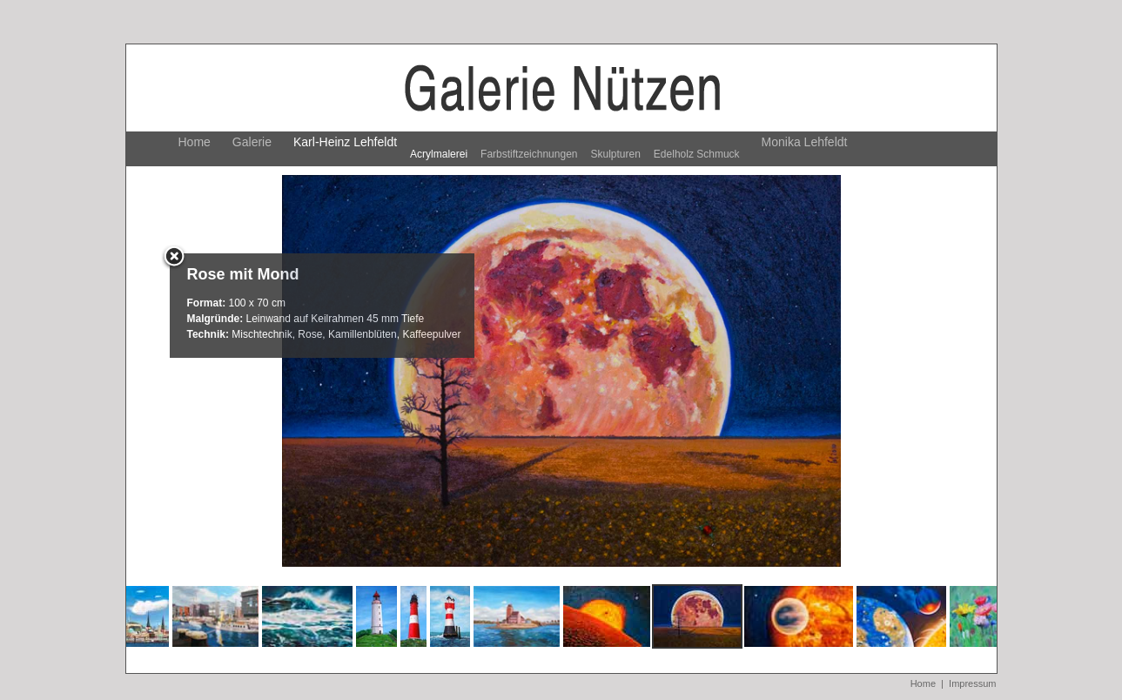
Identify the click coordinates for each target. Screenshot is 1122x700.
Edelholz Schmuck (697, 154)
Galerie (252, 142)
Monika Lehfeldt (805, 142)
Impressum (972, 683)
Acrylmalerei (438, 154)
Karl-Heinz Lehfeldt (345, 142)
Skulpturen (615, 154)
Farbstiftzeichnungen (528, 154)
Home (194, 142)
